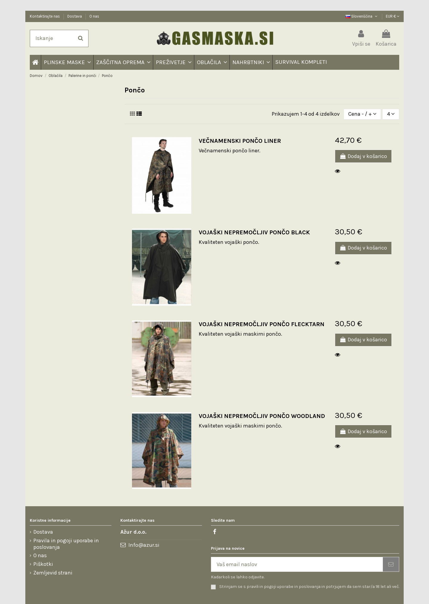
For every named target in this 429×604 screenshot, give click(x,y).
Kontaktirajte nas (45, 16)
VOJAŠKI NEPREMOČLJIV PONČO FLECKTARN (261, 324)
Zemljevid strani (52, 573)
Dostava (75, 16)
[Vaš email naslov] (297, 564)
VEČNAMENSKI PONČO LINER (240, 140)
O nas (94, 16)
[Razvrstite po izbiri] (362, 114)
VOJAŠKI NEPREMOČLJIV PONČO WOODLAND (262, 415)
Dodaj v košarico (363, 156)
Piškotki (43, 564)
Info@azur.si (143, 545)
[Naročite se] (391, 564)
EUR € (392, 16)
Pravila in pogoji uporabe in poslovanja (66, 544)
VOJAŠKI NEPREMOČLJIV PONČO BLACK (254, 232)
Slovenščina (362, 16)
